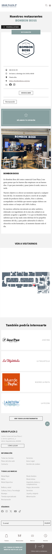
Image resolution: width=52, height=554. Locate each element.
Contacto (4, 464)
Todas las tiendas (7, 458)
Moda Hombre (31, 476)
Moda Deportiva (7, 482)
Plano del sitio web (8, 461)
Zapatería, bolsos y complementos (33, 483)
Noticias (32, 537)
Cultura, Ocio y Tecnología (10, 490)
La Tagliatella (43, 361)
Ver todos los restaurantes (26, 418)
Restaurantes (19, 537)
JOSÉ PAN (46, 340)
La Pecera (45, 403)
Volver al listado (12, 27)
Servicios (29, 458)
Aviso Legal (30, 461)
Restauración (10, 102)
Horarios (45, 537)
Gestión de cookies (33, 464)
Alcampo (4, 493)
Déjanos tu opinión (26, 117)
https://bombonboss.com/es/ (19, 81)
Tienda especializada (8, 497)
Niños (3, 479)
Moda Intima (30, 479)
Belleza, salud (6, 487)
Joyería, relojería (32, 493)
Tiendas (6, 537)
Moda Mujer (5, 476)
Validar (47, 523)
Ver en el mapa (26, 93)
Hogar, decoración (32, 487)
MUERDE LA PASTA (42, 382)
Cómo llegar (13, 446)
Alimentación (31, 497)
